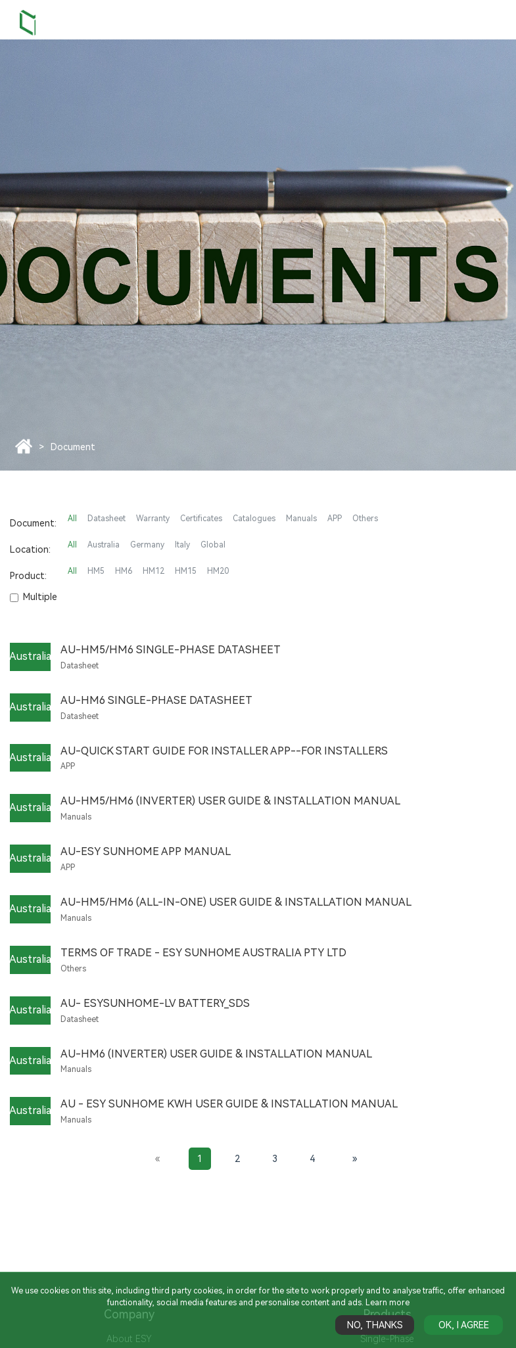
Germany (147, 544)
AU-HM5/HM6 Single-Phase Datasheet (170, 649)
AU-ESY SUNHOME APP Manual (145, 851)
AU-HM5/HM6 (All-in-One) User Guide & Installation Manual (235, 902)
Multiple (33, 597)
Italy (182, 544)
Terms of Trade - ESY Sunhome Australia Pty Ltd (203, 952)
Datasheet (106, 518)
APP (334, 518)
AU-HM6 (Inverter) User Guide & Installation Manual (216, 1054)
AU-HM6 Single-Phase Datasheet (156, 700)
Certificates (201, 518)
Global (212, 544)
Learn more (387, 1302)
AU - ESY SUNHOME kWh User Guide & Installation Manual (229, 1104)
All (72, 518)
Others (365, 518)
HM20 (218, 571)
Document (73, 447)
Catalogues (254, 518)
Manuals (301, 518)
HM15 (186, 571)
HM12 (153, 571)
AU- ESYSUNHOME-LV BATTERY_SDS (155, 1003)
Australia (103, 544)
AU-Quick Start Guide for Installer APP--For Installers (224, 751)
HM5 (96, 571)
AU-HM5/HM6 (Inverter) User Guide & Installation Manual (230, 801)
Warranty (153, 518)
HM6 (123, 571)
